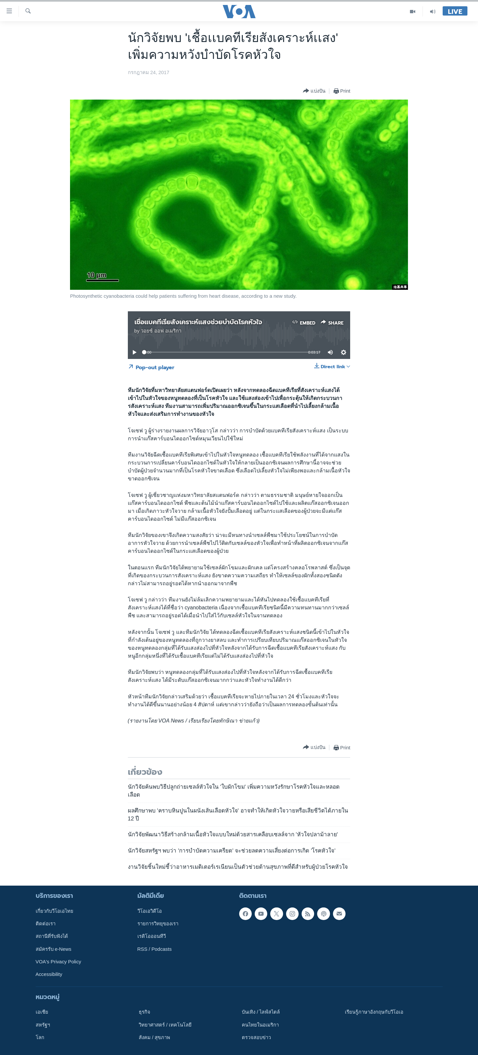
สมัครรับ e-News (54, 949)
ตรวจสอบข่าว (256, 1037)
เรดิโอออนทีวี (151, 936)
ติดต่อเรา (45, 923)
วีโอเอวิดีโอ (149, 911)
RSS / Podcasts (154, 949)
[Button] (314, 91)
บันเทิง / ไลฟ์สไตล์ (261, 1012)
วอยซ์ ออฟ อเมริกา (161, 330)
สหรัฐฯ (43, 1025)
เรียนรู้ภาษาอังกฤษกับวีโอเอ (374, 1012)
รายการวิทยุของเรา (157, 923)
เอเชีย (42, 1012)
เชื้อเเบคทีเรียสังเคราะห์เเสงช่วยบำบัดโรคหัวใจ (198, 322)
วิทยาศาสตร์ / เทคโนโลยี (165, 1025)
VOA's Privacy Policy (58, 961)
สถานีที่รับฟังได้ (52, 936)
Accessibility (49, 974)
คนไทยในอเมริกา (260, 1025)
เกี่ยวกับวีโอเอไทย (54, 911)
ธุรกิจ (144, 1012)
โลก (40, 1037)
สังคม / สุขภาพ (154, 1037)
